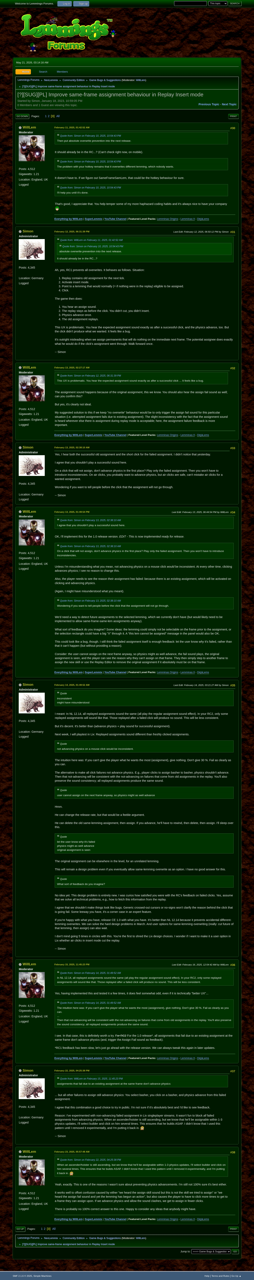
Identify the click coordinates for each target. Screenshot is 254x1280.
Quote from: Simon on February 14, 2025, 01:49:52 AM (90, 973)
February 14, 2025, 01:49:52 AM (71, 685)
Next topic (229, 104)
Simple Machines (42, 1276)
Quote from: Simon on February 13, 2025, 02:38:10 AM (90, 520)
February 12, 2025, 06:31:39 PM (71, 231)
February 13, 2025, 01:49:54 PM (71, 511)
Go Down (22, 116)
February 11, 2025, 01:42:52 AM (71, 127)
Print (233, 116)
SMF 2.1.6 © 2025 (22, 1276)
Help (207, 1276)
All (58, 116)
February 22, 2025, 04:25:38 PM (71, 1070)
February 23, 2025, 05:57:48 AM (71, 1151)
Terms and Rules (220, 1276)
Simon (28, 231)
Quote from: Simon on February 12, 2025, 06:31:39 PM (90, 375)
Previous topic (208, 104)
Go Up (20, 1229)
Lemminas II (187, 218)
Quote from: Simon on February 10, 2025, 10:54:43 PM (90, 135)
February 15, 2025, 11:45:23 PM (71, 964)
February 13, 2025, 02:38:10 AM (71, 447)
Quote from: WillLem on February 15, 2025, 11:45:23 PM (91, 1078)
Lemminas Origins (167, 218)
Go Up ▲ (236, 1276)
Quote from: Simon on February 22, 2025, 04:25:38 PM (90, 1159)
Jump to (185, 1251)
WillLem (140, 80)
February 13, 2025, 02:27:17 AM (71, 367)
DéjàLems (203, 218)
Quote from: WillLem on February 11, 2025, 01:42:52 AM (91, 240)
